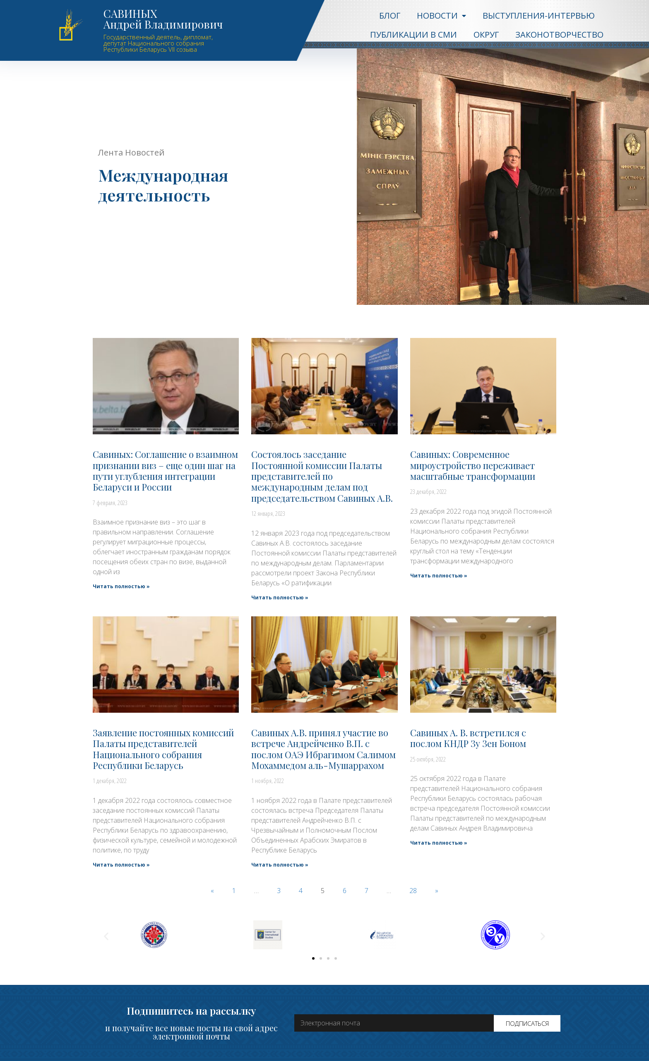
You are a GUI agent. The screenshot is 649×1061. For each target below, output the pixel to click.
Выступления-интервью (539, 15)
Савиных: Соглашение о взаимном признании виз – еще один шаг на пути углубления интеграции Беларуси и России (165, 470)
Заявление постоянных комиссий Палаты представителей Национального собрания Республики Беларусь (163, 748)
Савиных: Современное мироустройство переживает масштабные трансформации (472, 465)
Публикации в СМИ (413, 34)
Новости (441, 15)
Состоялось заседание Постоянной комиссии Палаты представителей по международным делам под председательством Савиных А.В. (322, 476)
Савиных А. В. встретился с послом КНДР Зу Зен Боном (468, 738)
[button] (313, 958)
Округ (486, 34)
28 (413, 890)
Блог (389, 15)
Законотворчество (559, 34)
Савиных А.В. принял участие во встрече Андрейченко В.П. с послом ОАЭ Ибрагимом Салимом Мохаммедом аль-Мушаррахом (323, 748)
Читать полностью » (121, 586)
